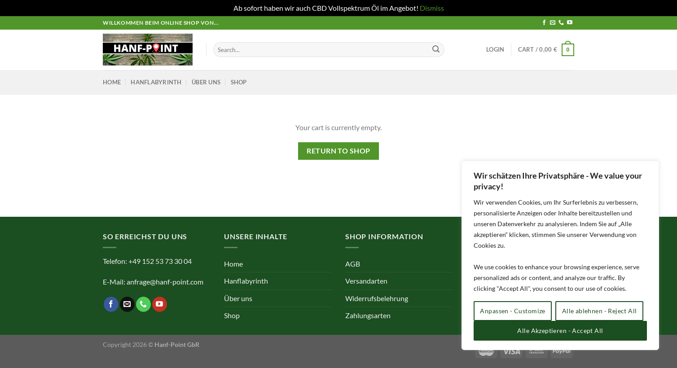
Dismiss (432, 8)
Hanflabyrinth (156, 82)
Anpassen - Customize (512, 311)
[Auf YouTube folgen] (569, 23)
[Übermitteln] (436, 49)
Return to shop (338, 151)
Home (112, 82)
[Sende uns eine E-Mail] (552, 23)
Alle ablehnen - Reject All (599, 311)
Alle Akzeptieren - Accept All (560, 330)
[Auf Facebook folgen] (544, 23)
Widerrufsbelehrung (376, 298)
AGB (352, 263)
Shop (239, 82)
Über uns (206, 82)
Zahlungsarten (368, 315)
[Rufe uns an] (561, 23)
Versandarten (366, 280)
